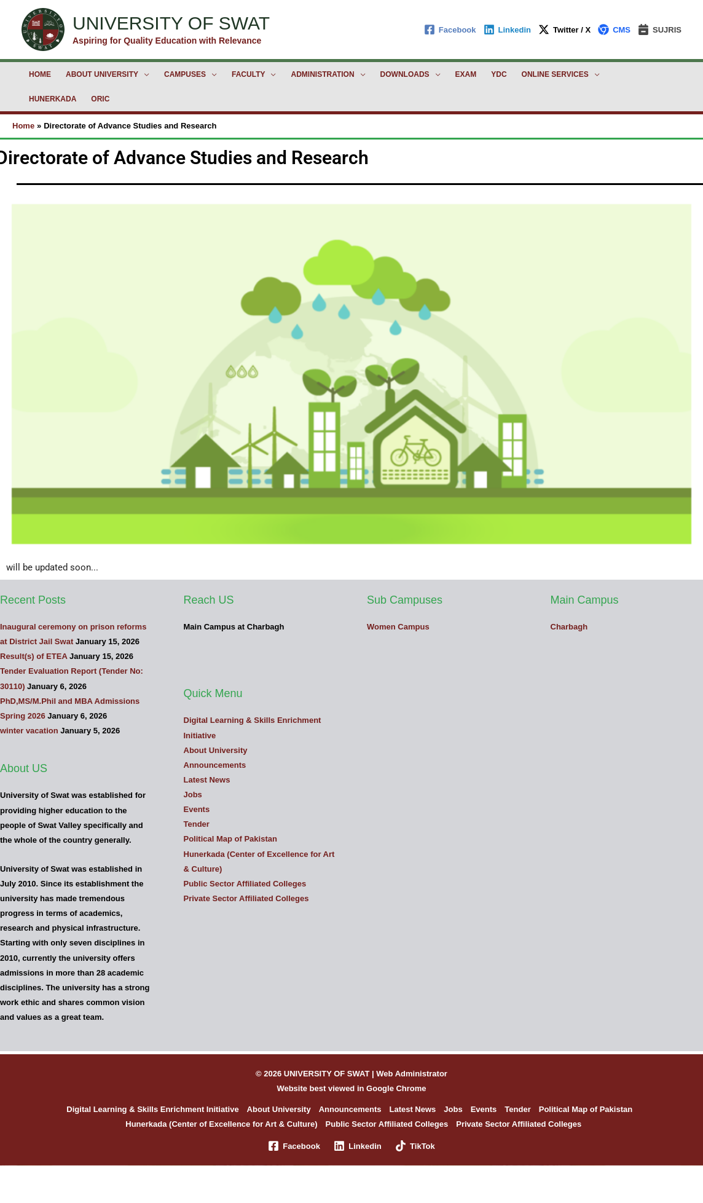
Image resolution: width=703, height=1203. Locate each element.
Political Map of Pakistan (230, 838)
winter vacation (29, 730)
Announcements (215, 765)
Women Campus (398, 626)
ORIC (100, 99)
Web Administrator (411, 1073)
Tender (197, 824)
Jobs (193, 794)
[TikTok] (415, 1145)
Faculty (248, 74)
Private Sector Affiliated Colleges (246, 898)
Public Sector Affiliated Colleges (245, 883)
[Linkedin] (507, 29)
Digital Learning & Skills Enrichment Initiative (152, 1109)
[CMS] (614, 29)
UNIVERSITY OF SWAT (171, 23)
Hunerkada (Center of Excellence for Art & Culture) (221, 1124)
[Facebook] (450, 29)
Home (40, 74)
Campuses (185, 74)
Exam (466, 74)
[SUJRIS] (659, 29)
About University (102, 74)
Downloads (405, 74)
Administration (322, 74)
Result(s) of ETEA (33, 656)
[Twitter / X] (564, 29)
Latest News (207, 779)
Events (197, 809)
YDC (498, 74)
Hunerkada (52, 99)
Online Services (555, 74)
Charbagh (569, 626)
